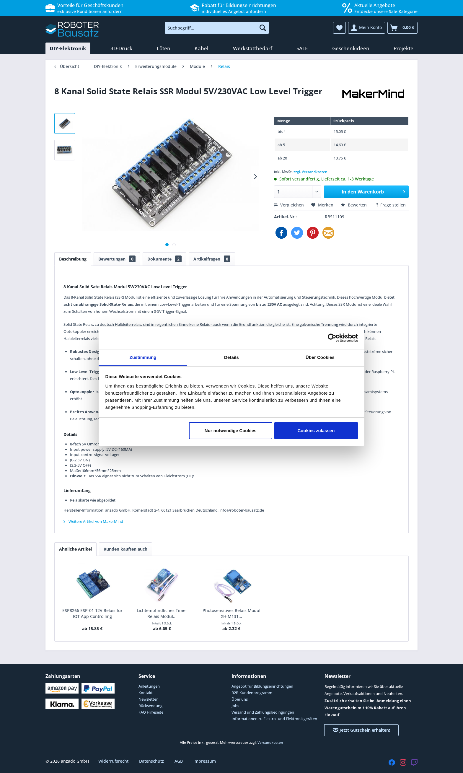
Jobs (235, 705)
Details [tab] (231, 357)
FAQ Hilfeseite (150, 712)
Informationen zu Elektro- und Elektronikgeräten (274, 718)
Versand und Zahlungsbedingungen (262, 712)
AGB (179, 761)
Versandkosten (270, 742)
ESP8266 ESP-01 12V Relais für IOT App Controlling (92, 613)
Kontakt (145, 692)
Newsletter (148, 699)
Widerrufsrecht (114, 761)
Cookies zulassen (316, 430)
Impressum (204, 761)
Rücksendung (150, 705)
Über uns (239, 699)
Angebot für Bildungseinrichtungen (262, 686)
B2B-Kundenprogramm (251, 692)
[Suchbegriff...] (217, 28)
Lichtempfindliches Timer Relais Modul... (162, 613)
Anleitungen (149, 686)
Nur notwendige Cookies (231, 430)
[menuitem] (217, 28)
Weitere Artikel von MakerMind (93, 521)
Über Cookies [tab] (320, 357)
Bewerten (354, 205)
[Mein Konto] (366, 28)
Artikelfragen (211, 259)
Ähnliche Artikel (75, 549)
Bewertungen (117, 259)
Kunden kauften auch (125, 549)
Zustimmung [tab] (143, 357)
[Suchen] (263, 28)
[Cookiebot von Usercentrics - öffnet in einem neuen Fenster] (332, 337)
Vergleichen (289, 205)
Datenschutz (152, 761)
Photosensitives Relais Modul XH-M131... (231, 613)
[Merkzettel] (339, 28)
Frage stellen (390, 205)
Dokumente (164, 259)
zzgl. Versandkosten (310, 171)
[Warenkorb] (402, 28)
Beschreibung (73, 259)
